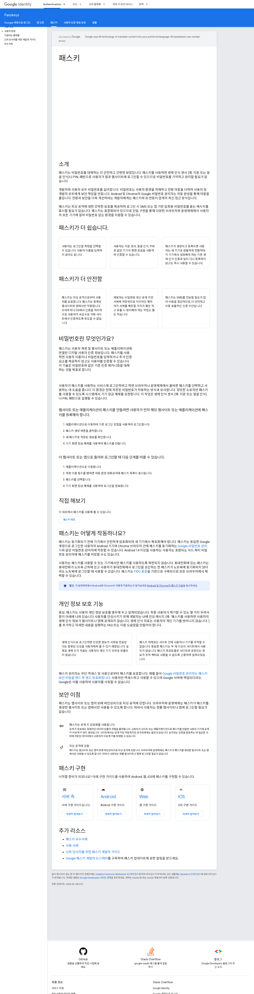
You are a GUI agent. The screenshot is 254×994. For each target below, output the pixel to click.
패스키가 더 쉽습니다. (84, 227)
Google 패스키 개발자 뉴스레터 (87, 858)
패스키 (69, 58)
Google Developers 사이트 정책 (95, 877)
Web (143, 796)
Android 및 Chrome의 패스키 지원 (165, 585)
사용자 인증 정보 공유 (75, 22)
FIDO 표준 (140, 571)
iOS (181, 796)
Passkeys (11, 15)
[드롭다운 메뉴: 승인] (81, 4)
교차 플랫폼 (95, 4)
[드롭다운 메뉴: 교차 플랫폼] (105, 4)
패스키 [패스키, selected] (53, 22)
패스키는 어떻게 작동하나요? (92, 533)
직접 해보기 (72, 500)
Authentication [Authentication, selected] (52, 4)
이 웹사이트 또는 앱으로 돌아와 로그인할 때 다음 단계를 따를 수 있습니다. (112, 457)
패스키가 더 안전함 (80, 279)
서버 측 (68, 796)
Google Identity (161, 988)
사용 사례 (72, 845)
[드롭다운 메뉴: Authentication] (65, 4)
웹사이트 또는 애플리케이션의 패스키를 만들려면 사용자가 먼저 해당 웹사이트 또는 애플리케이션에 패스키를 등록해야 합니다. (133, 412)
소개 (64, 164)
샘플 (94, 22)
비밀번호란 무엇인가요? (86, 338)
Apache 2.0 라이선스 (190, 874)
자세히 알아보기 (74, 814)
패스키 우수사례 (76, 839)
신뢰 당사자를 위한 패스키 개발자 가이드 (93, 852)
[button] (23, 31)
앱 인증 (40, 22)
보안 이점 (69, 694)
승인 (75, 4)
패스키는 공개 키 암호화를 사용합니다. (92, 724)
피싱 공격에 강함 (79, 746)
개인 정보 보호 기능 (81, 604)
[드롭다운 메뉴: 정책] (148, 4)
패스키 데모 (69, 519)
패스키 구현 (72, 768)
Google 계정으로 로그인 (17, 22)
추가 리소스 (72, 830)
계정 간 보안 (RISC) (123, 4)
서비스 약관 (58, 988)
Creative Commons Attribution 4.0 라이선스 (117, 874)
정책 (141, 4)
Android (108, 796)
